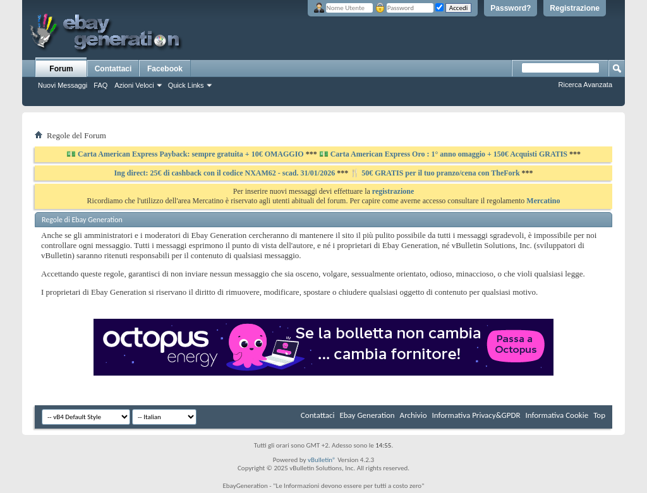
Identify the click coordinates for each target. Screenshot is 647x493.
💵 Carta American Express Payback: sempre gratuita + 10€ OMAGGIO (186, 154)
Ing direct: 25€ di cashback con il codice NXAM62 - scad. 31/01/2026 (225, 173)
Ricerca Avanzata (585, 84)
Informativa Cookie (556, 415)
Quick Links (186, 85)
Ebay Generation (366, 415)
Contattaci (113, 68)
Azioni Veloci (134, 85)
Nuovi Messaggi (62, 85)
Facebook (165, 68)
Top (599, 415)
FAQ (100, 85)
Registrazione (575, 8)
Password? (510, 8)
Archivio (413, 415)
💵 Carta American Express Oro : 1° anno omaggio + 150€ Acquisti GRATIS (443, 154)
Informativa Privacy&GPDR (476, 415)
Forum (61, 68)
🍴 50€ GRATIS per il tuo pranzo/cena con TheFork (435, 173)
